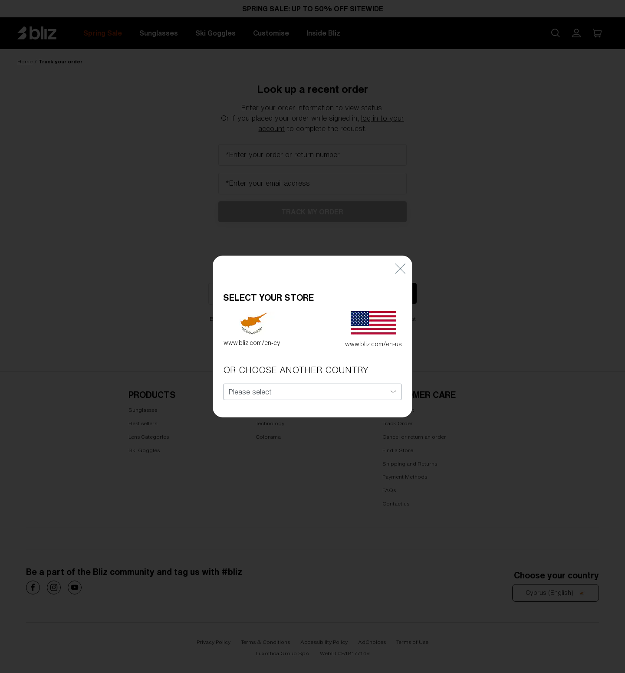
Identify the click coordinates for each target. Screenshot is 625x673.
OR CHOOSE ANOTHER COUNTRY (295, 362)
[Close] (400, 260)
